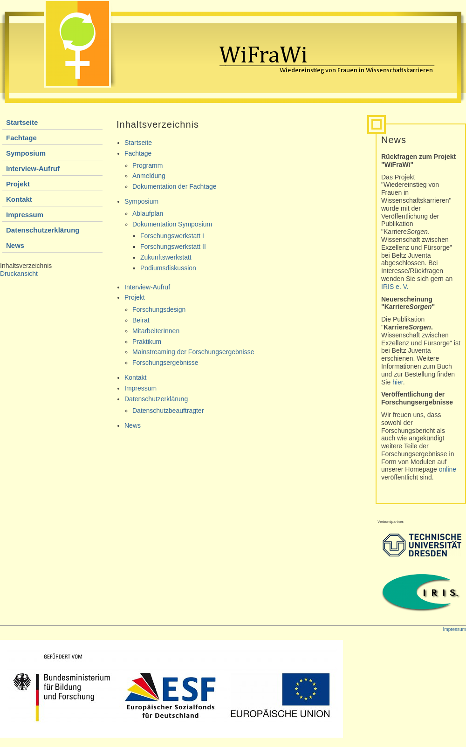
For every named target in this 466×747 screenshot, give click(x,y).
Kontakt (19, 199)
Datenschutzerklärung (43, 230)
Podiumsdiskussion (168, 268)
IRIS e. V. (395, 286)
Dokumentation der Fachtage (174, 186)
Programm (147, 165)
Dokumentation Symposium (172, 224)
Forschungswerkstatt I (172, 236)
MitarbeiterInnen (155, 331)
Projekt (18, 184)
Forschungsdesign (158, 309)
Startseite (22, 122)
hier (397, 382)
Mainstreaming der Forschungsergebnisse (193, 352)
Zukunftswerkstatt (166, 257)
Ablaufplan (147, 213)
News (15, 245)
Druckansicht (19, 273)
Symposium (26, 153)
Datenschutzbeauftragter (168, 410)
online (447, 469)
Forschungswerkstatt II (173, 246)
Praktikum (146, 341)
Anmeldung (148, 175)
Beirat (141, 320)
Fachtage (21, 138)
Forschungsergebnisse (165, 362)
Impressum (24, 215)
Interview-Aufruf (33, 168)
